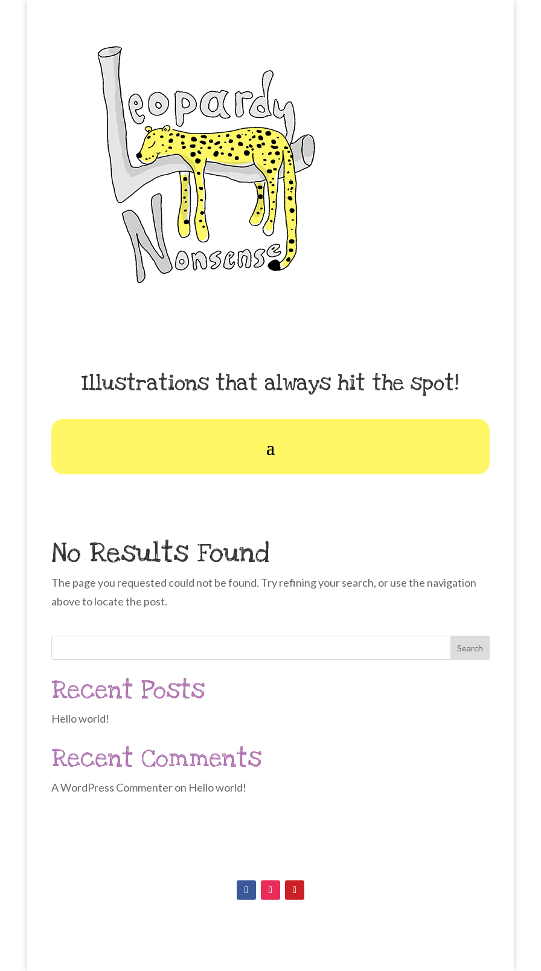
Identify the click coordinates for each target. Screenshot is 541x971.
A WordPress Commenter (112, 787)
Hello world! (80, 718)
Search (470, 648)
